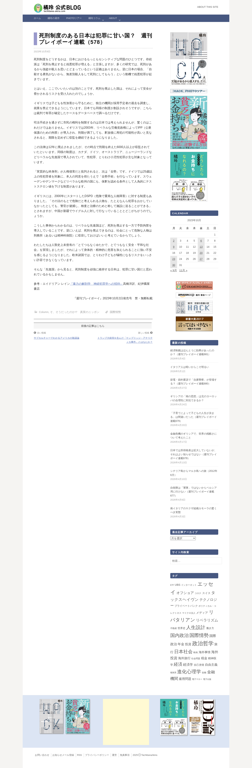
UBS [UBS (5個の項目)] (177, 584)
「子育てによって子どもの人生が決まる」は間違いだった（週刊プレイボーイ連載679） (193, 417)
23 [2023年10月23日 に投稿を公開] (173, 258)
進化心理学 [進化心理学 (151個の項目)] (189, 671)
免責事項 (125, 755)
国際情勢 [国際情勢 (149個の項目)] (199, 635)
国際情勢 (115, 312)
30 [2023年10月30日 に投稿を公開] (173, 265)
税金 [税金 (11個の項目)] (204, 658)
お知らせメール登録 (63, 755)
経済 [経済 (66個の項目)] (178, 664)
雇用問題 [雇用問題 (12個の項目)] (185, 679)
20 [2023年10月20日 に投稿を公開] (201, 252)
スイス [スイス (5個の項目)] (206, 593)
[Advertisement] (126, 722)
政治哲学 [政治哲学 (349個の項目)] (203, 643)
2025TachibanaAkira (145, 755)
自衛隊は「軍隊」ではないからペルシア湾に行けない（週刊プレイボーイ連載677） (193, 491)
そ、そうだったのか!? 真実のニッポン (74, 312)
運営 (114, 755)
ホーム (37, 18)
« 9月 (173, 270)
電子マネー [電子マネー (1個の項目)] (197, 679)
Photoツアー (74, 18)
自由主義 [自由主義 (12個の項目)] (211, 664)
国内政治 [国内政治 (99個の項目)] (179, 635)
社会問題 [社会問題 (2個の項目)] (195, 658)
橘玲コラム (94, 18)
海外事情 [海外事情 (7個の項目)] (204, 652)
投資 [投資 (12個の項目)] (188, 644)
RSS (79, 755)
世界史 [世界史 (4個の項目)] (181, 628)
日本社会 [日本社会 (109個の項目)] (183, 651)
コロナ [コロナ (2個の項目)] (198, 593)
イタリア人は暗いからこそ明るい (189, 366)
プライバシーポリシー (97, 755)
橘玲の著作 (54, 18)
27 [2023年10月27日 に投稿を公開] (201, 258)
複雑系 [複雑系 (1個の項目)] (173, 672)
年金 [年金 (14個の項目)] (181, 644)
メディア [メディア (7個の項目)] (202, 612)
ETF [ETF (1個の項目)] (172, 585)
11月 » (183, 270)
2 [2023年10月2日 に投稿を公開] (174, 240)
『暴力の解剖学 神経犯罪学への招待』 (96, 283)
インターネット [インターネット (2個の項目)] (189, 585)
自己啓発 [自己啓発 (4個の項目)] (199, 664)
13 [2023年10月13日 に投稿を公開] (201, 246)
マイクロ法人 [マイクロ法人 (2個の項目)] (188, 613)
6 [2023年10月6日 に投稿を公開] (201, 240)
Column (44, 312)
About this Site (207, 7)
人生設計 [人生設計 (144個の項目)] (195, 627)
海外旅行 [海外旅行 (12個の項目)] (184, 658)
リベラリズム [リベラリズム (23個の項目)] (207, 620)
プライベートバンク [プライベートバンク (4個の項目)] (186, 605)
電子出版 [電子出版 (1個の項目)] (207, 679)
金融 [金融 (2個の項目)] (204, 672)
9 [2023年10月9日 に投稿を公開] (174, 246)
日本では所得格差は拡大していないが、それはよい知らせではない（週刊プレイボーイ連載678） (193, 454)
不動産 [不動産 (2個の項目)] (173, 628)
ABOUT (113, 18)
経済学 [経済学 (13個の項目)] (188, 664)
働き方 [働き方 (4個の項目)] (210, 628)
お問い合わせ (42, 755)
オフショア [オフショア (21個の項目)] (185, 593)
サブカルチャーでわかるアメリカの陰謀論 (56, 338)
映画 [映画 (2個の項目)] (195, 652)
